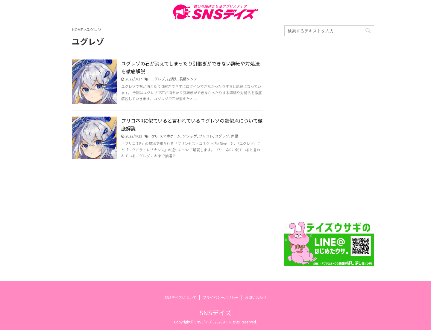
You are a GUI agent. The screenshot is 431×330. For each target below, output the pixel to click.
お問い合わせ (255, 297)
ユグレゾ (158, 78)
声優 (234, 135)
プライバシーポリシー (221, 297)
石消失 (172, 78)
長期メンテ (188, 78)
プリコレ (206, 135)
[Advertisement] (329, 129)
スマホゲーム (169, 135)
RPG (154, 135)
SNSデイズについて (180, 297)
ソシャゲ (190, 135)
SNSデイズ (215, 312)
